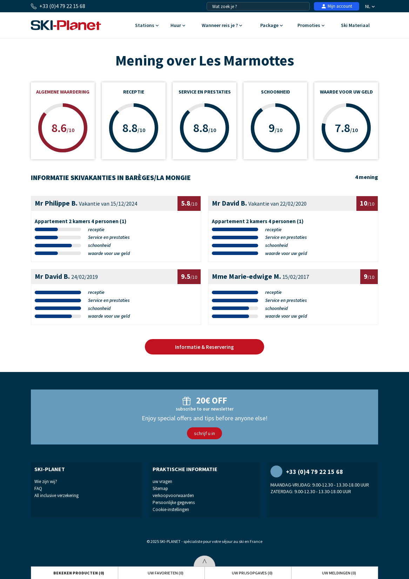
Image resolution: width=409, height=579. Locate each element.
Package (271, 25)
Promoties (311, 25)
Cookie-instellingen (171, 509)
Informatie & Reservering (204, 347)
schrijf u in (204, 433)
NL (370, 6)
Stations (147, 25)
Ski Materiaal (355, 25)
